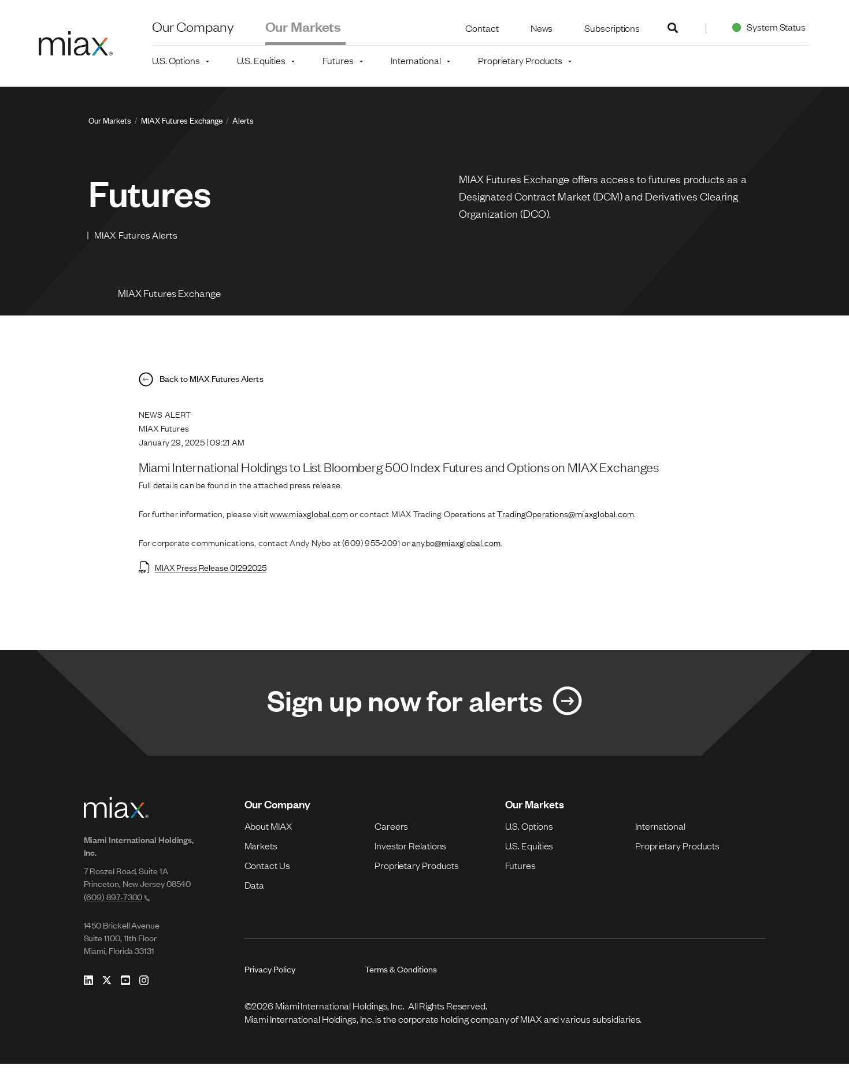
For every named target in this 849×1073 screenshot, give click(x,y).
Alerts (243, 120)
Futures (520, 873)
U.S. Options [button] (176, 60)
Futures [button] (337, 60)
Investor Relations (410, 854)
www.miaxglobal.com (309, 520)
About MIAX (268, 834)
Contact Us (267, 873)
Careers (391, 834)
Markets (260, 854)
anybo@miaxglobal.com (455, 549)
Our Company (192, 26)
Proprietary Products (417, 873)
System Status (767, 26)
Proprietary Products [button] (520, 60)
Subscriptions (612, 27)
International (660, 834)
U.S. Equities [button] (261, 60)
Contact (481, 27)
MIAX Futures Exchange (182, 120)
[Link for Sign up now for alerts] (424, 710)
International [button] (416, 60)
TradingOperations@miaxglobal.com (565, 520)
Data (254, 893)
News (542, 27)
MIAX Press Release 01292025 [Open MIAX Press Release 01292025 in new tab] (202, 573)
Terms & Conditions (401, 977)
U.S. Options (529, 834)
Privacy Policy (269, 977)
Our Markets (303, 26)
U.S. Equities (529, 854)
